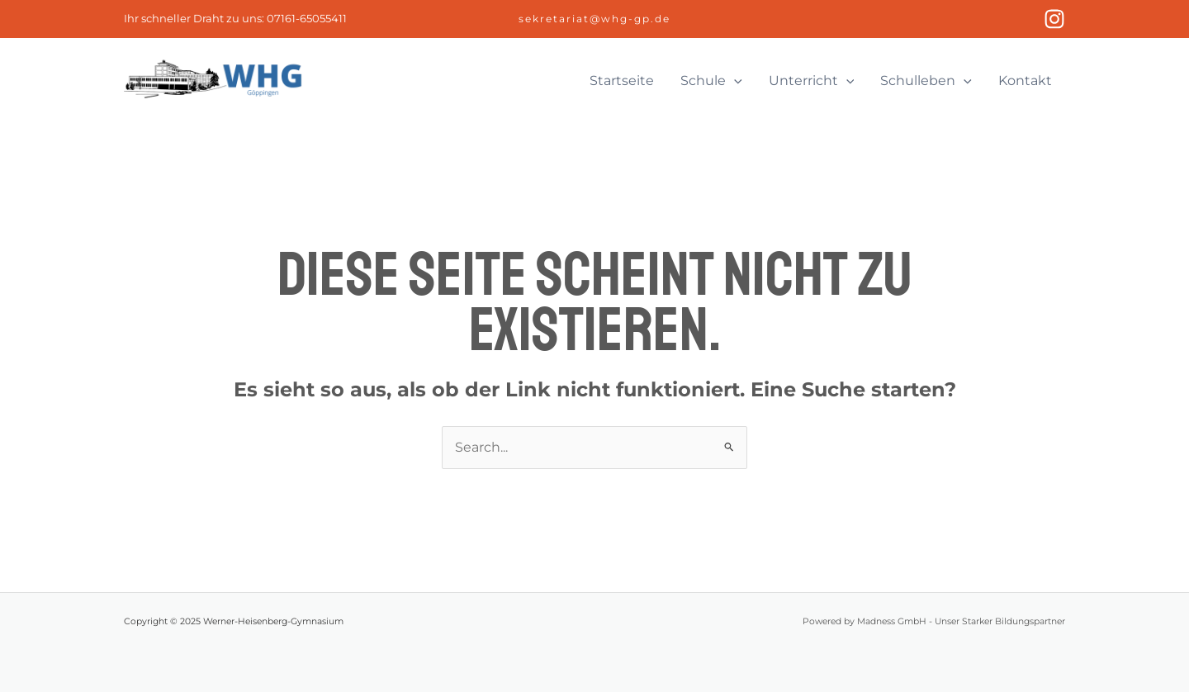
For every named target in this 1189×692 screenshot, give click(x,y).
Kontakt (1025, 80)
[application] (734, 81)
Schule (711, 81)
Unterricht (812, 81)
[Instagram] (1054, 19)
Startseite (622, 80)
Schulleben (926, 81)
